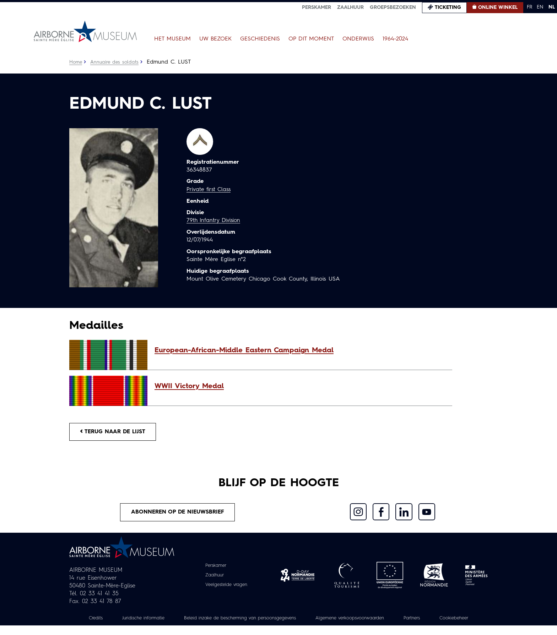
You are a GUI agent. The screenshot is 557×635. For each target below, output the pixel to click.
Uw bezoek (215, 39)
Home (76, 62)
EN (540, 7)
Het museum (172, 39)
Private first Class (209, 189)
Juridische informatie (157, 619)
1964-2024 (395, 39)
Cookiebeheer (278, 627)
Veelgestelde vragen (226, 586)
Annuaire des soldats (115, 62)
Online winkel (498, 7)
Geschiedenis (260, 39)
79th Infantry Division (214, 220)
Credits (107, 619)
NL (551, 7)
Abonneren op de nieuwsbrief (178, 513)
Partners (448, 619)
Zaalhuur (350, 7)
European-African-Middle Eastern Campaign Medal (244, 350)
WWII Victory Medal (189, 386)
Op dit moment (311, 39)
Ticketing (448, 7)
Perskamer (316, 7)
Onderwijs (358, 39)
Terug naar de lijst (114, 432)
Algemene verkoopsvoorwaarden (382, 619)
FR (529, 7)
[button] (299, 351)
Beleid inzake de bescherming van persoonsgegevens (262, 619)
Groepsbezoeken (393, 7)
